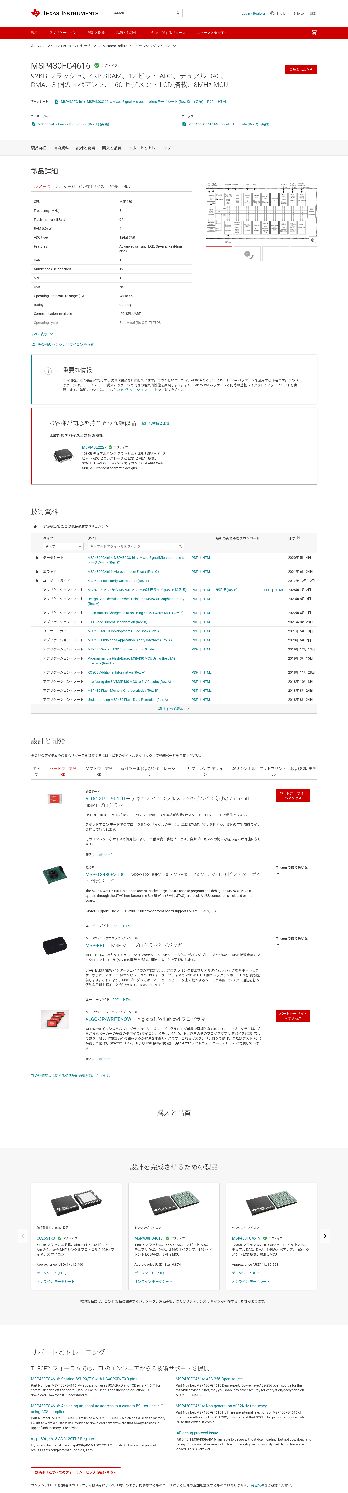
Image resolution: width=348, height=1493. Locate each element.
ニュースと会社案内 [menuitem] (212, 33)
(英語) (198, 102)
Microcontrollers (115, 46)
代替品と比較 (159, 423)
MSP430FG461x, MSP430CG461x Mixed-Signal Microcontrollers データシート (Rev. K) (125, 102)
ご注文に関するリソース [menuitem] (167, 33)
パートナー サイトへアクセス (293, 795)
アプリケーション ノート (139, 390)
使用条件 (257, 1485)
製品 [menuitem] (34, 33)
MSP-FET (95, 945)
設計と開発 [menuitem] (96, 33)
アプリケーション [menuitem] (62, 33)
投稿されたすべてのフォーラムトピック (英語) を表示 (76, 1472)
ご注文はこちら (301, 69)
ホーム (36, 46)
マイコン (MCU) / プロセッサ (69, 46)
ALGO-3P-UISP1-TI (105, 799)
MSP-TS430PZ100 (105, 874)
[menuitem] (314, 33)
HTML (222, 102)
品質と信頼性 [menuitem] (126, 33)
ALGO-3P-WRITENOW (108, 1019)
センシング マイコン (154, 46)
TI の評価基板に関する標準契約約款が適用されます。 (71, 1076)
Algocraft (106, 855)
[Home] (65, 13)
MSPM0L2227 (94, 447)
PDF (210, 102)
